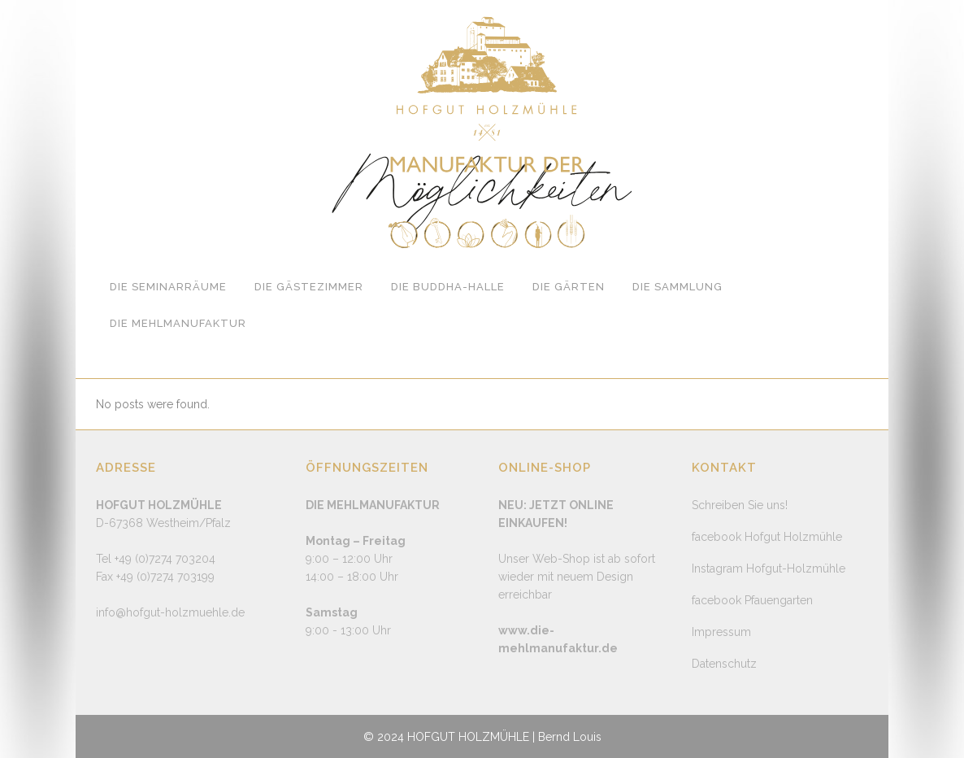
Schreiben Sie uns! (740, 505)
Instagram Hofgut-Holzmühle (768, 568)
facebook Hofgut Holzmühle (767, 536)
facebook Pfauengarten (752, 600)
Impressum (721, 631)
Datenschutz (724, 663)
